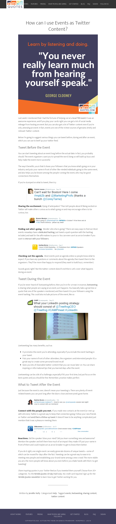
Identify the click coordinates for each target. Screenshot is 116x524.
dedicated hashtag (47, 232)
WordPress (80, 520)
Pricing (40, 514)
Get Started (75, 514)
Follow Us (58, 516)
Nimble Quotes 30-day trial (45, 474)
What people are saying (56, 514)
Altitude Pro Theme (48, 520)
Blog (86, 514)
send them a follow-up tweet (43, 417)
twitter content (58, 496)
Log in (88, 520)
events (68, 493)
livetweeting (92, 285)
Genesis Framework (66, 520)
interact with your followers (37, 239)
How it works (15, 514)
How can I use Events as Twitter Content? (58, 26)
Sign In (103, 514)
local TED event (79, 118)
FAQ (94, 514)
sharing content (90, 493)
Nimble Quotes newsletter (29, 477)
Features (29, 514)
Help (55, 493)
